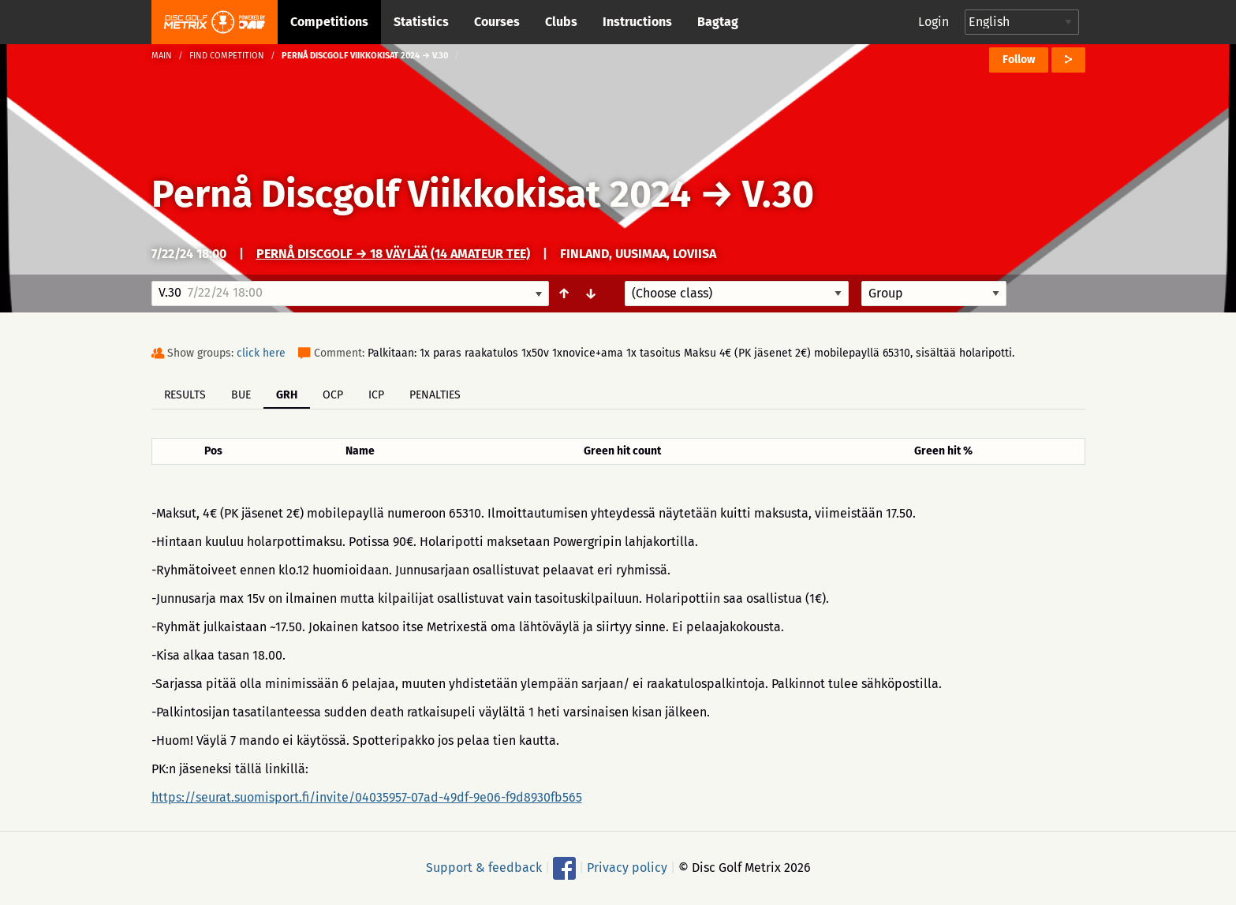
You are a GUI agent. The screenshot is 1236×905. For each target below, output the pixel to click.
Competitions (329, 21)
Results (185, 395)
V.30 (778, 194)
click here (261, 353)
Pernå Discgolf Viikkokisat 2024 (421, 194)
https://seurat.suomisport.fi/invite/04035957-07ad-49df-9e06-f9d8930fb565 (366, 797)
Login (933, 21)
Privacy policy (627, 867)
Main (161, 55)
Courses (497, 21)
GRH (286, 395)
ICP (376, 395)
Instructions (637, 21)
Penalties (435, 395)
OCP (333, 395)
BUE (241, 395)
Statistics (421, 21)
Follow (1019, 59)
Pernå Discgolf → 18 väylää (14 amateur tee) (393, 253)
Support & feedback (484, 867)
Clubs (561, 21)
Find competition (226, 55)
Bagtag (717, 21)
